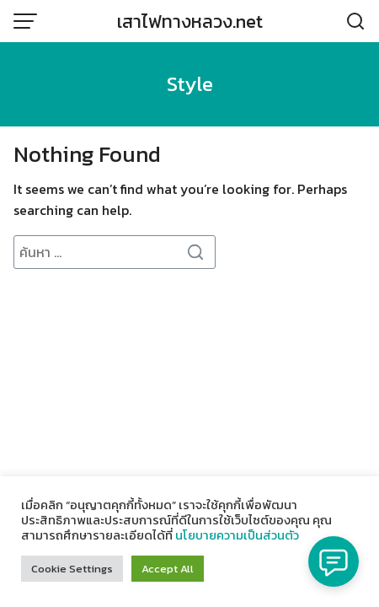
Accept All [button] (167, 569)
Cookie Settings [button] (72, 569)
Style (190, 84)
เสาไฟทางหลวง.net (190, 21)
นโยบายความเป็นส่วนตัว (237, 535)
